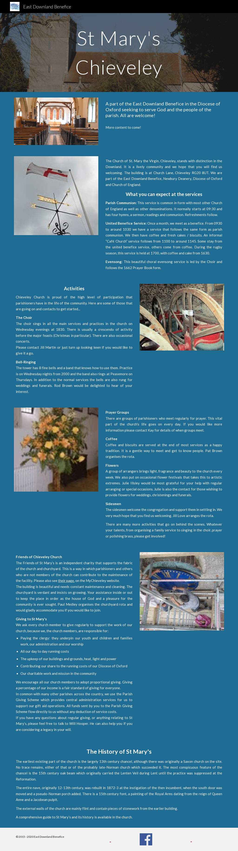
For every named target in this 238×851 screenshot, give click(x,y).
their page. (66, 580)
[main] (119, 52)
